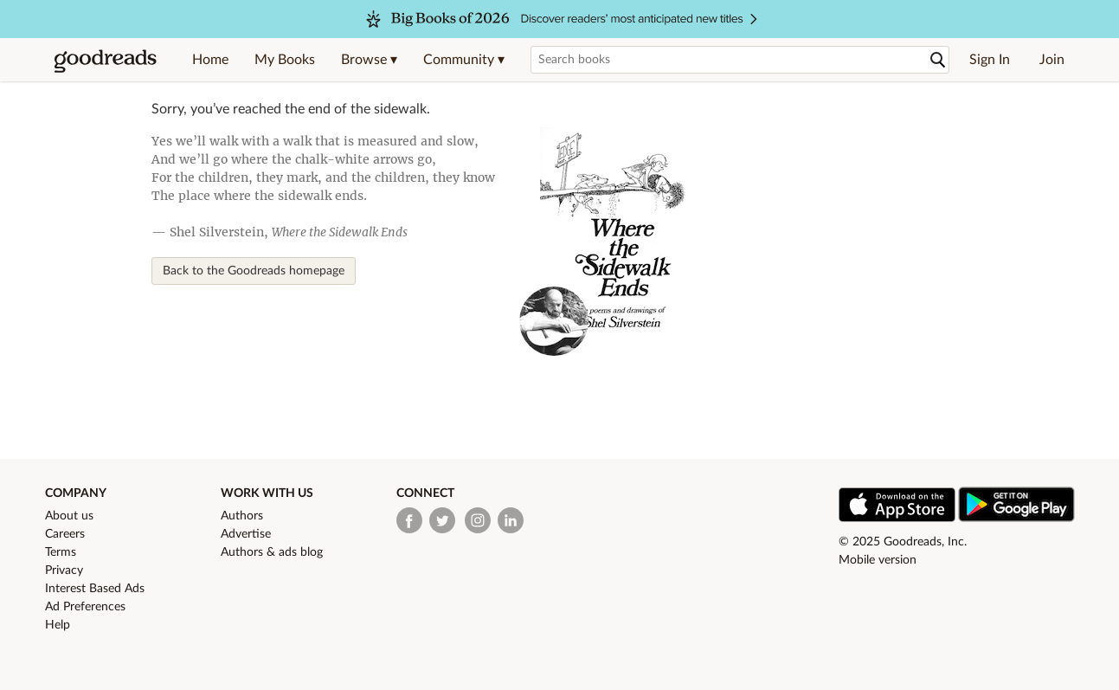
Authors (242, 516)
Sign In (989, 60)
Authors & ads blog (272, 552)
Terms (60, 552)
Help (57, 625)
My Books (284, 60)
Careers (65, 534)
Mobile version (877, 560)
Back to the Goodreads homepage (253, 271)
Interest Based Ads (95, 589)
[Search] (938, 60)
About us (69, 516)
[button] (369, 59)
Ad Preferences (85, 607)
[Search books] (740, 60)
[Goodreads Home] (105, 59)
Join (1051, 60)
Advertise (246, 534)
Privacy (64, 570)
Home (210, 60)
